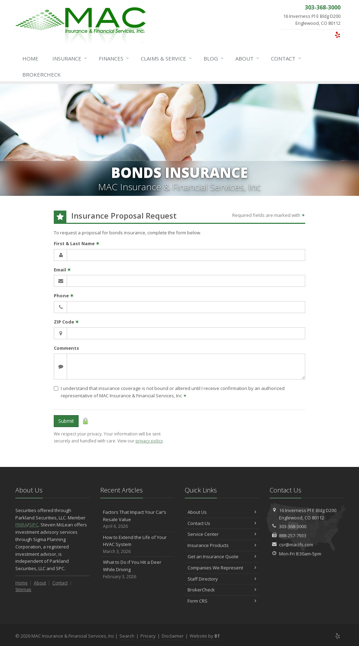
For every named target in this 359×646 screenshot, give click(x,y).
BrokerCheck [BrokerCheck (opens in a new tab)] (41, 74)
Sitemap (23, 589)
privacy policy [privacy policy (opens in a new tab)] (149, 441)
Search (126, 636)
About (247, 58)
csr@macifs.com (296, 544)
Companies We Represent (222, 568)
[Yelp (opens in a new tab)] (337, 34)
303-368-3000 (292, 526)
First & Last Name (77, 243)
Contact (286, 58)
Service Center (222, 534)
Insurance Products (222, 545)
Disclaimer (173, 636)
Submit (66, 421)
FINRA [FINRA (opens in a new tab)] (21, 524)
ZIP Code (66, 322)
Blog (214, 58)
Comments (66, 348)
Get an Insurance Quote (222, 556)
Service (166, 58)
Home (30, 58)
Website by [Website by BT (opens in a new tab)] (205, 636)
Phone (64, 295)
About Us (222, 512)
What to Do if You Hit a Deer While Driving (137, 569)
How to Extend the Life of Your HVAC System (137, 544)
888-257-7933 (292, 535)
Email (62, 270)
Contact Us (222, 523)
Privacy (148, 636)
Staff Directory (222, 579)
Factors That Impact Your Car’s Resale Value (137, 519)
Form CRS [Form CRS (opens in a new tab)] (222, 601)
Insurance (70, 58)
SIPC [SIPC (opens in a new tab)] (33, 524)
